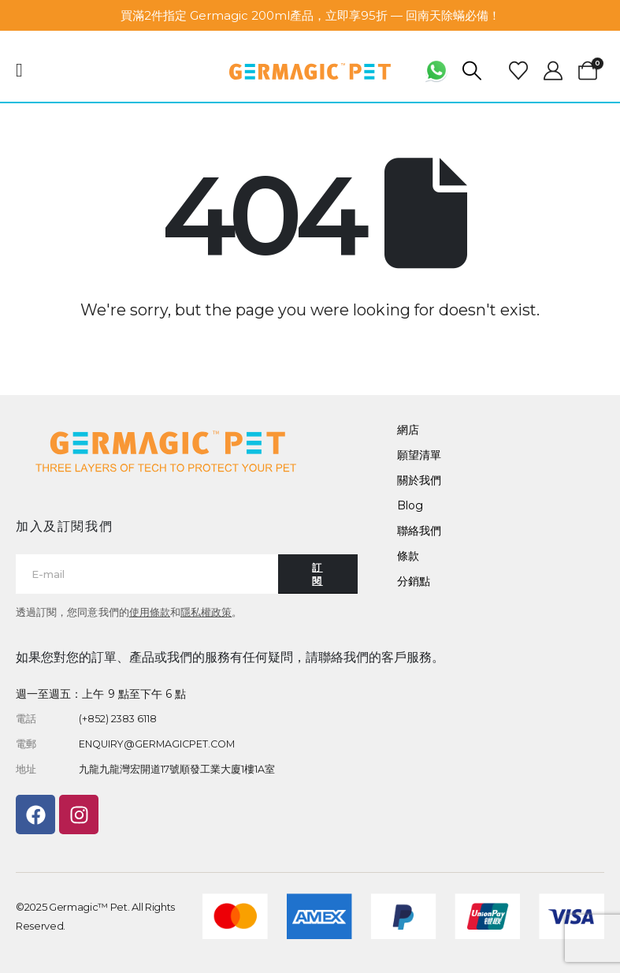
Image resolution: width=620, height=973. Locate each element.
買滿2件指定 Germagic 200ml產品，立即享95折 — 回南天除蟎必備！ (310, 15)
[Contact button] (318, 574)
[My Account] (552, 71)
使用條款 (149, 612)
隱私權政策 (206, 612)
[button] (472, 71)
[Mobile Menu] (24, 70)
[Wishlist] (518, 71)
